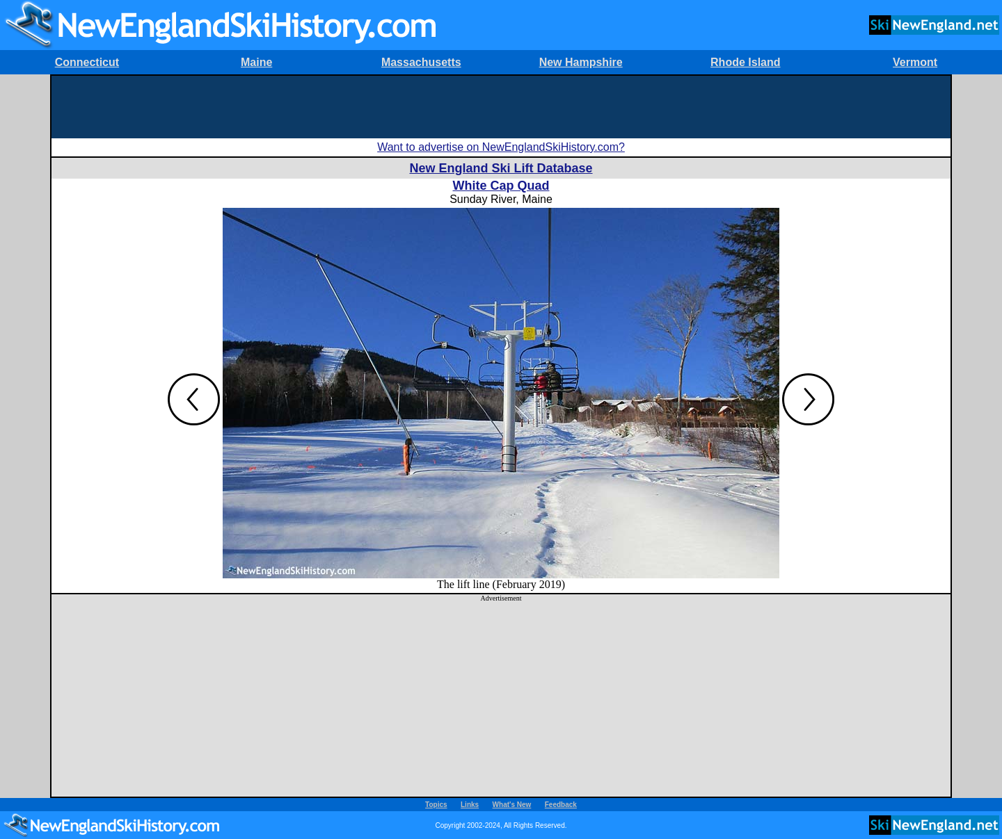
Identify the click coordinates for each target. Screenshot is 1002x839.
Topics (436, 804)
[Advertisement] (501, 107)
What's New (512, 804)
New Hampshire (581, 62)
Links (470, 804)
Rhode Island (745, 62)
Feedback (561, 804)
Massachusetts (421, 62)
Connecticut (87, 62)
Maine (256, 62)
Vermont (915, 62)
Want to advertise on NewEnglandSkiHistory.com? (501, 147)
